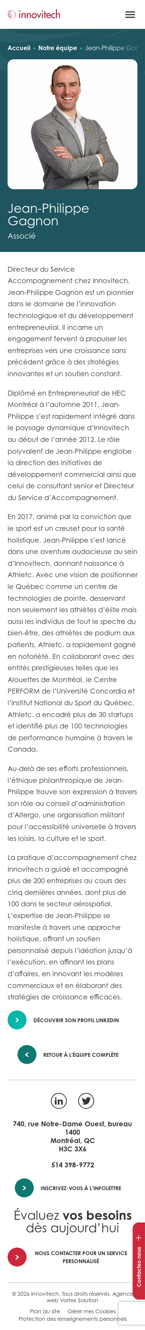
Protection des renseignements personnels (73, 1319)
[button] (130, 14)
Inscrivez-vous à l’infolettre (68, 1188)
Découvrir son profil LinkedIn (63, 1020)
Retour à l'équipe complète (75, 1054)
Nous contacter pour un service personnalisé (67, 1257)
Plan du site (45, 1311)
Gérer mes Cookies (91, 1311)
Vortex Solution (79, 1300)
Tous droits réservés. (86, 1293)
